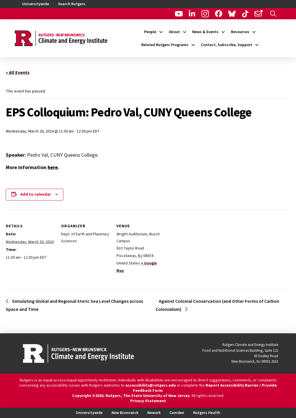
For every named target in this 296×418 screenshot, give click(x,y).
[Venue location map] (202, 249)
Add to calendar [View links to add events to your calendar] (35, 194)
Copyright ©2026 (87, 396)
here (53, 167)
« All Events (18, 72)
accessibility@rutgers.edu (150, 385)
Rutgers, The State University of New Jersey (147, 396)
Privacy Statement (148, 401)
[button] (273, 14)
